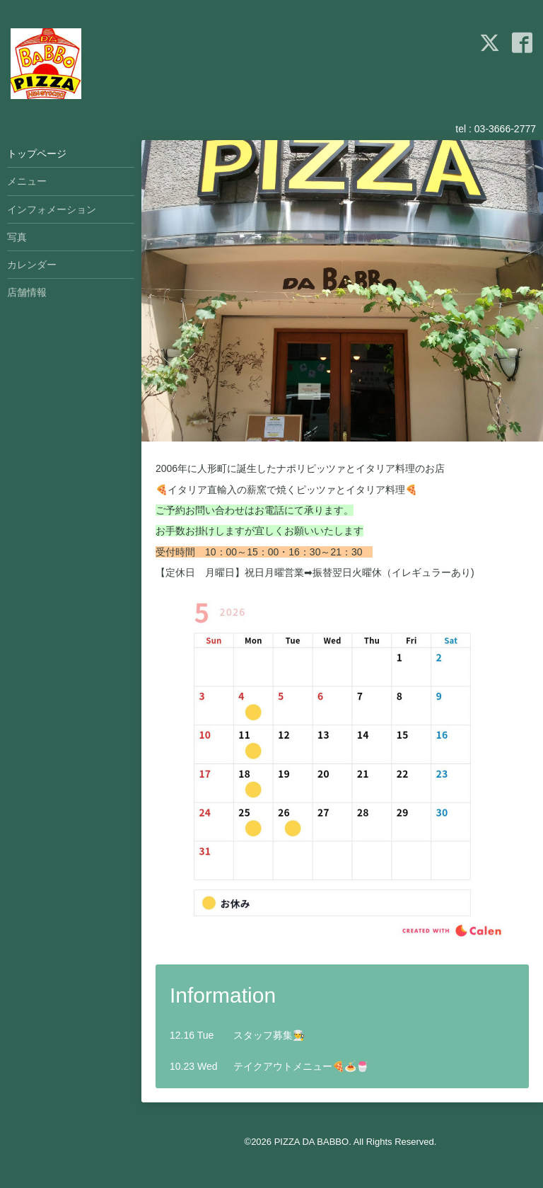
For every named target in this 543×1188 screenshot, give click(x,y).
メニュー (27, 181)
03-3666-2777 (505, 128)
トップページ (36, 153)
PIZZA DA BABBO (311, 1141)
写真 (17, 237)
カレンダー (32, 264)
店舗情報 (27, 292)
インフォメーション (51, 209)
